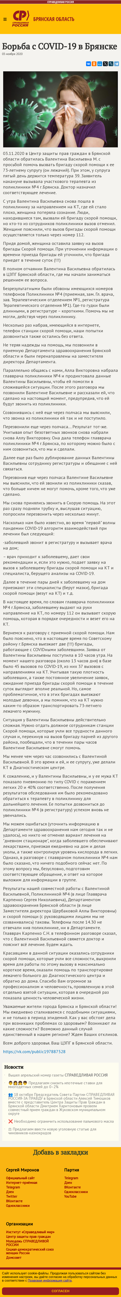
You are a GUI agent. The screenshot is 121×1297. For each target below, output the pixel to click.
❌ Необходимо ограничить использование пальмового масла (59, 1122)
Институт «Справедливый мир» (30, 1232)
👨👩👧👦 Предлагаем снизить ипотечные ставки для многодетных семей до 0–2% (53, 1085)
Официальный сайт (20, 1178)
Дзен (10, 1192)
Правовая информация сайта (50, 1280)
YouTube (70, 1196)
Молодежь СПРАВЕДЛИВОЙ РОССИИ (27, 1243)
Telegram (13, 1187)
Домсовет (13, 1257)
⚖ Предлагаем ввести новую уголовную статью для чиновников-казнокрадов (50, 1131)
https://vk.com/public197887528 (34, 1051)
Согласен (60, 1291)
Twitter (11, 1196)
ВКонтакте (14, 1201)
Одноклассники (17, 1205)
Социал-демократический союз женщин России (30, 1251)
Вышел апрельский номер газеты (56, 1076)
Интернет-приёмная (21, 1182)
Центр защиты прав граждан (28, 1236)
